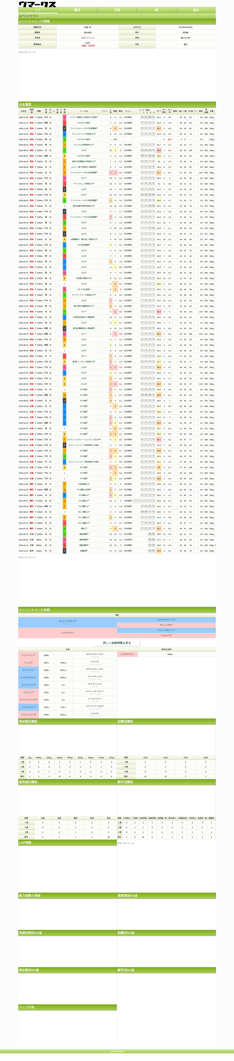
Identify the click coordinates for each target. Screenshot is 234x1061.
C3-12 (83, 384)
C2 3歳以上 (83, 501)
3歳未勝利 (83, 534)
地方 (196, 10)
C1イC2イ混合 (83, 139)
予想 (117, 10)
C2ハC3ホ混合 (83, 289)
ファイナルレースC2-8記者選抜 (83, 173)
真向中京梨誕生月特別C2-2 (83, 161)
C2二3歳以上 (83, 512)
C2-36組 (83, 412)
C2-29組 (83, 401)
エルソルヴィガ (27, 685)
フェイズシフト (27, 655)
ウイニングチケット (165, 630)
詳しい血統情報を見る (117, 642)
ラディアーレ (27, 670)
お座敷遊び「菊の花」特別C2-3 (83, 239)
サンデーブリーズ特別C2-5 (83, 295)
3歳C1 (83, 528)
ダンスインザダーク (67, 621)
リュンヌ (28, 663)
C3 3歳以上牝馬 (83, 490)
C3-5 (83, 340)
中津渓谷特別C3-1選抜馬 (83, 317)
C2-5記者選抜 (83, 245)
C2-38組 (83, 451)
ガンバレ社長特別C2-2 (83, 145)
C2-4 (83, 189)
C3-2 (83, 323)
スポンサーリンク (27, 52)
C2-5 (83, 212)
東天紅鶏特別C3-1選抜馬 (83, 328)
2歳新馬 (83, 551)
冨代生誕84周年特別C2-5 (83, 206)
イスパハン (28, 692)
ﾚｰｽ (38, 9)
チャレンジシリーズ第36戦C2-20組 (83, 462)
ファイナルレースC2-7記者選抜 (83, 128)
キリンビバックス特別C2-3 (83, 134)
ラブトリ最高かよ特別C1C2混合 (83, 117)
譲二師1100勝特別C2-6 (83, 306)
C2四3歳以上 (83, 484)
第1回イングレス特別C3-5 (83, 362)
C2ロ (83, 195)
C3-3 (83, 345)
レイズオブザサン (28, 677)
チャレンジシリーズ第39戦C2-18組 (83, 445)
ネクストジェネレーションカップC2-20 (83, 439)
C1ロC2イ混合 (83, 123)
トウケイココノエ (28, 715)
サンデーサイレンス (165, 620)
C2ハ (83, 178)
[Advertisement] (117, 75)
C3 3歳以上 (83, 495)
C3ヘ (83, 312)
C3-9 (83, 367)
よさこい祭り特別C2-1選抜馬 (83, 167)
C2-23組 (83, 467)
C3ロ (83, 373)
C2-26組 (83, 478)
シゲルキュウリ (27, 707)
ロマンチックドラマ (28, 700)
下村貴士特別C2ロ (83, 278)
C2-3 (83, 150)
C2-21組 (83, 406)
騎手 (77, 10)
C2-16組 (83, 389)
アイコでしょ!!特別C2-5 (83, 184)
